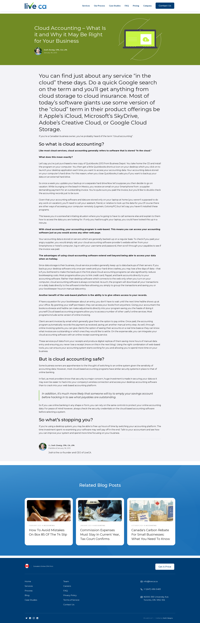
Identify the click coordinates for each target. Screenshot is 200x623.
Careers (67, 586)
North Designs (168, 618)
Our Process (99, 6)
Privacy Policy (70, 595)
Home (28, 581)
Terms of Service (71, 600)
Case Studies (115, 6)
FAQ (127, 6)
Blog (27, 595)
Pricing (136, 6)
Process (28, 590)
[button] (147, 5)
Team (66, 581)
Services (86, 6)
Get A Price (164, 566)
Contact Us (165, 5)
